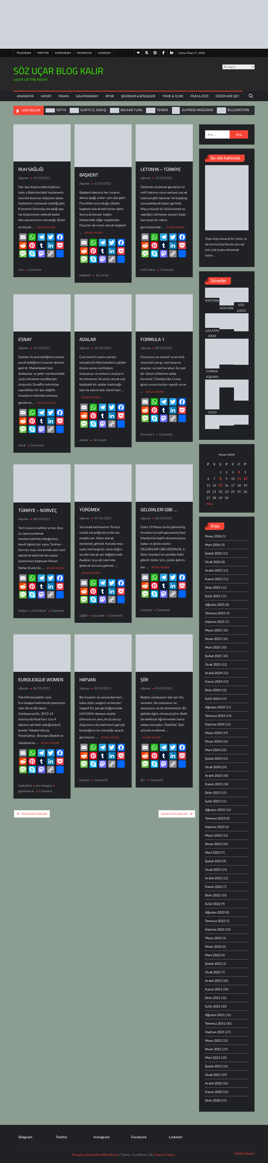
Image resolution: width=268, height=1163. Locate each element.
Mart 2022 (212, 955)
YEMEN (162, 110)
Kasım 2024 (213, 681)
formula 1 (147, 431)
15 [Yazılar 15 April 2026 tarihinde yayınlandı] (220, 485)
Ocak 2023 (213, 869)
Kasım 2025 (213, 579)
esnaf (22, 442)
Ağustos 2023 (215, 810)
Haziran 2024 (214, 724)
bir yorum (102, 273)
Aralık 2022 (213, 878)
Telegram (23, 53)
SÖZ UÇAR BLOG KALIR (58, 70)
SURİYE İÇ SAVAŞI (93, 110)
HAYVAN (87, 674)
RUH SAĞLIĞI (31, 169)
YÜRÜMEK (89, 506)
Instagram (63, 53)
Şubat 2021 (213, 1066)
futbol (22, 606)
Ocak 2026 (213, 562)
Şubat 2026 (213, 553)
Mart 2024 (212, 750)
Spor (110, 96)
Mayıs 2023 (213, 835)
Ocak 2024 (213, 767)
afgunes (23, 178)
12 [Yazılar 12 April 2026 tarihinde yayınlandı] (245, 478)
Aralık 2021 (213, 981)
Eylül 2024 (212, 698)
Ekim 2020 (212, 1100)
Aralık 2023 (213, 775)
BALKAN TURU (132, 110)
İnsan (64, 96)
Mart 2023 (212, 852)
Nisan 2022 (213, 946)
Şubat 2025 (213, 656)
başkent (85, 273)
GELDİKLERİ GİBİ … (158, 506)
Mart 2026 (212, 545)
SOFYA (61, 110)
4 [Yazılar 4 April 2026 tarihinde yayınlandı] (239, 472)
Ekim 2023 (212, 793)
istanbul (146, 605)
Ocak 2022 (213, 972)
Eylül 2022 (212, 904)
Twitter (43, 53)
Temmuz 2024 (215, 716)
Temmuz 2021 (215, 1023)
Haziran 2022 (214, 929)
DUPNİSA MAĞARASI (197, 110)
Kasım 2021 (213, 989)
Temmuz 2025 (215, 613)
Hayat (46, 96)
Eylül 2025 (212, 596)
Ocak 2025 (213, 664)
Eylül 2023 (212, 801)
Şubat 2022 (213, 963)
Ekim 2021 (212, 998)
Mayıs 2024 (213, 733)
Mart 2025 (212, 647)
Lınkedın (104, 53)
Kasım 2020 (213, 1092)
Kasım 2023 (213, 784)
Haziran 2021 (214, 1032)
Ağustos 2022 (215, 912)
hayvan (84, 773)
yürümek (98, 610)
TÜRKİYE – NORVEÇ (37, 507)
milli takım (148, 268)
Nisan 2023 (213, 844)
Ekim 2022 (212, 895)
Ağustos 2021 (215, 1015)
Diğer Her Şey (227, 96)
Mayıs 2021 (213, 1040)
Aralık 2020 (213, 1083)
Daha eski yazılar (34, 807)
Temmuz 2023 (215, 818)
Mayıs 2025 (213, 630)
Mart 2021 (212, 1057)
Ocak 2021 (213, 1075)
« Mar (209, 504)
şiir (142, 773)
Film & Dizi (199, 96)
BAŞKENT (88, 174)
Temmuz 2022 (215, 921)
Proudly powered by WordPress (95, 1155)
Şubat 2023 (213, 861)
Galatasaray (87, 96)
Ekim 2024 (212, 690)
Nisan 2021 (213, 1049)
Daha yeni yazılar (174, 807)
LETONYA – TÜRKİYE (160, 169)
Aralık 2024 (213, 673)
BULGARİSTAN (238, 110)
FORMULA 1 (152, 337)
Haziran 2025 (214, 622)
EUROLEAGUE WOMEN (40, 674)
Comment (34, 268)
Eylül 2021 (212, 1006)
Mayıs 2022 (213, 938)
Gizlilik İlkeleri (244, 1153)
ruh (20, 268)
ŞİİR (144, 674)
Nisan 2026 (213, 536)
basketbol (25, 779)
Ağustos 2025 (215, 604)
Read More (46, 225)
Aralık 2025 (213, 570)
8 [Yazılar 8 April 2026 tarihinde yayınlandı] (220, 478)
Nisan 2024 (213, 741)
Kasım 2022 (213, 887)
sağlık (83, 610)
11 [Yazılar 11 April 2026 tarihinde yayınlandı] (239, 478)
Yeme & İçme (172, 96)
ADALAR (87, 337)
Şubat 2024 (213, 758)
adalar (83, 436)
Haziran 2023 (214, 827)
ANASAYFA (25, 96)
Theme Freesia (164, 1155)
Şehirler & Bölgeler (138, 96)
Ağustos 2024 (215, 707)
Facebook (84, 53)
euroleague (44, 779)
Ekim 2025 (212, 587)
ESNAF (25, 337)
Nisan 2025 (213, 639)
